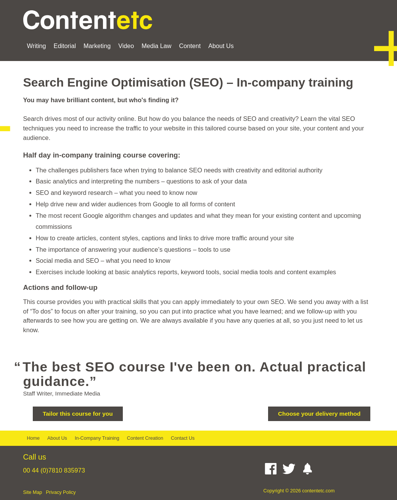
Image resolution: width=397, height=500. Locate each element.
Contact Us (182, 438)
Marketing (97, 45)
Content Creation (145, 438)
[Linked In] (262, 468)
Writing (36, 45)
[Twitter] (291, 468)
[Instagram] (309, 468)
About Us (221, 45)
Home (33, 438)
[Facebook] (273, 468)
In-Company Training (97, 438)
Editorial (65, 45)
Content (190, 45)
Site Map (32, 492)
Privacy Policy (61, 492)
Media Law (156, 45)
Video (126, 45)
